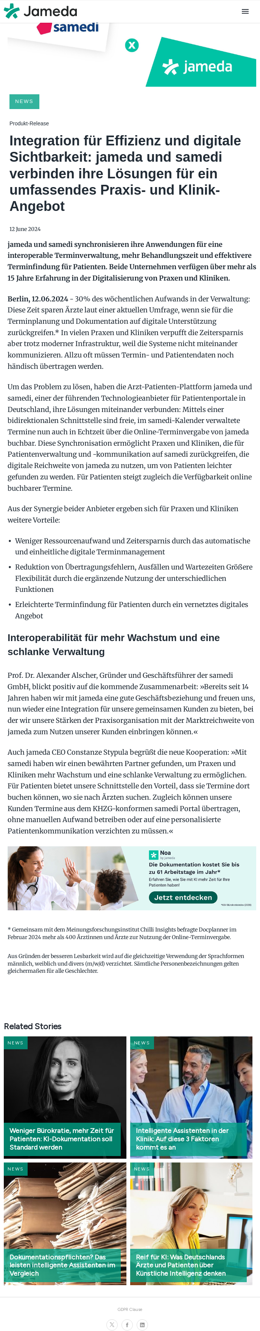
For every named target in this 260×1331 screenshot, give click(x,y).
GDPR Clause (130, 1309)
